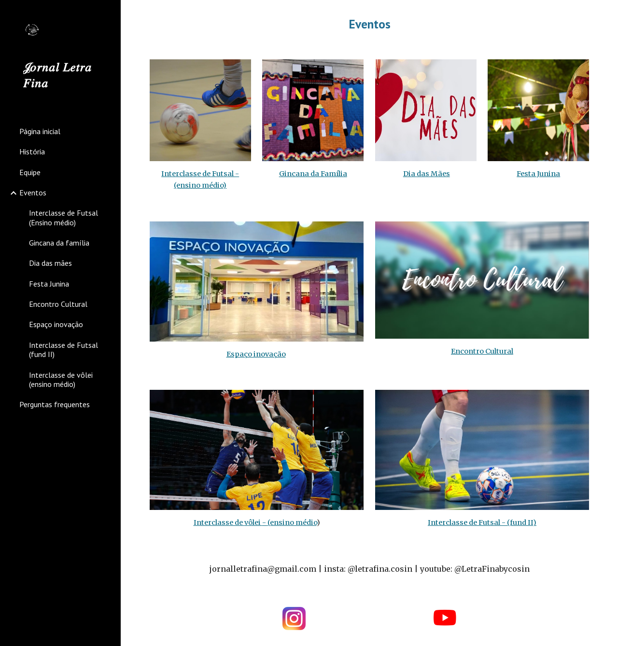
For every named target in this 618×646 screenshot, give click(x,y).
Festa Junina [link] (49, 284)
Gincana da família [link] (59, 242)
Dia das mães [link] (50, 263)
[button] (606, 13)
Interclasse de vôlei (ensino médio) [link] (61, 379)
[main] (370, 24)
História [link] (32, 151)
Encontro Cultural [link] (58, 304)
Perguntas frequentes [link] (54, 404)
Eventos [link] (32, 192)
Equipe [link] (30, 172)
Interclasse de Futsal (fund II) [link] (63, 349)
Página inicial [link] (39, 131)
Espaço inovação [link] (56, 324)
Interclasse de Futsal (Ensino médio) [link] (63, 217)
